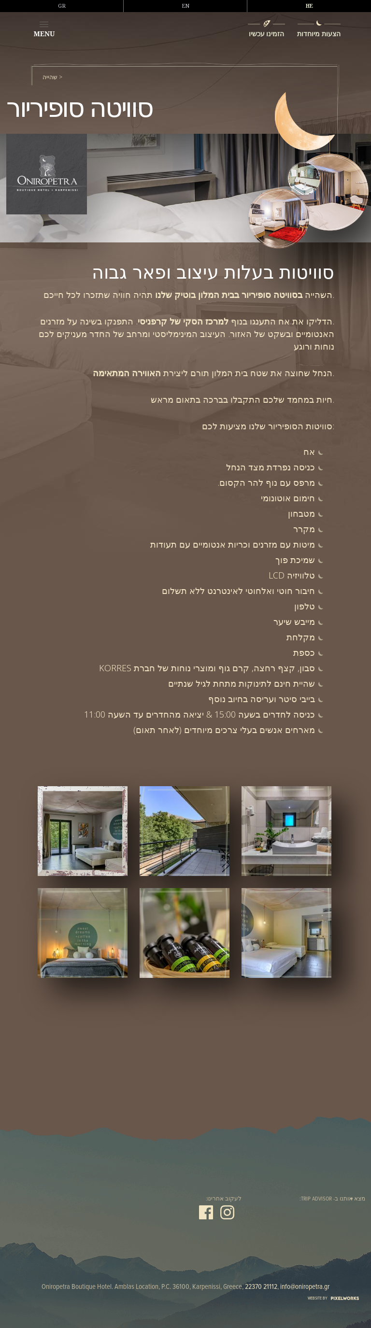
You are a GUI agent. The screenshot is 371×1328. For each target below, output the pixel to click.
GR (62, 6)
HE (309, 6)
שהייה (50, 77)
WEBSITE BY (333, 1298)
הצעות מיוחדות (319, 33)
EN (185, 6)
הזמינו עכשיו (267, 33)
